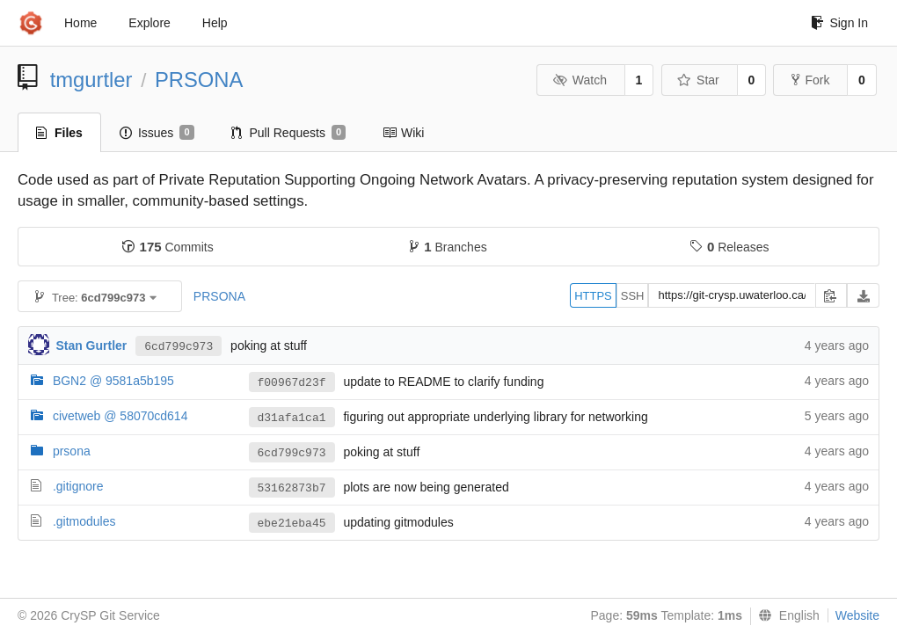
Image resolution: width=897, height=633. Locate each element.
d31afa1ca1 (292, 418)
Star (698, 80)
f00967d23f (292, 382)
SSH (633, 295)
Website (857, 615)
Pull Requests (288, 133)
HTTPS (593, 295)
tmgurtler (91, 79)
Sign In (839, 23)
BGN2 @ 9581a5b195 (113, 381)
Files (59, 133)
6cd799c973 (178, 346)
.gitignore (78, 486)
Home (80, 23)
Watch (579, 80)
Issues (157, 133)
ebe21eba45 (292, 523)
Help (215, 23)
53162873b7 (292, 488)
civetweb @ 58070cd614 (120, 416)
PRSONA (199, 79)
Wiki (403, 133)
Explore (149, 23)
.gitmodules (84, 521)
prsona (72, 451)
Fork (810, 80)
